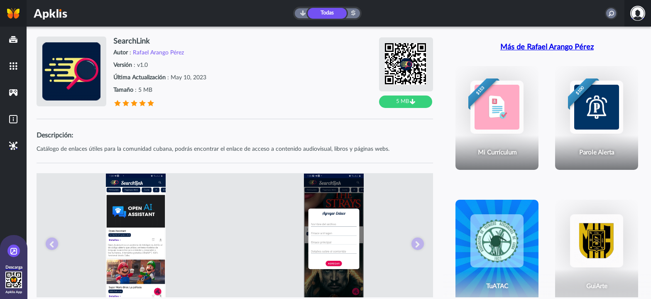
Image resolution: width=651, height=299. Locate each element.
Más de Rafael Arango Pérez (547, 47)
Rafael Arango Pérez (158, 53)
